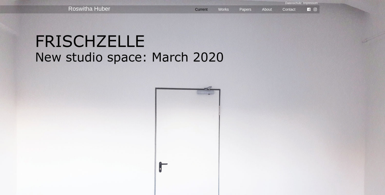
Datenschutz (293, 3)
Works (223, 9)
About (267, 9)
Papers (245, 9)
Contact (289, 9)
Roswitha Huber (89, 8)
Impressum (310, 3)
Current (201, 9)
